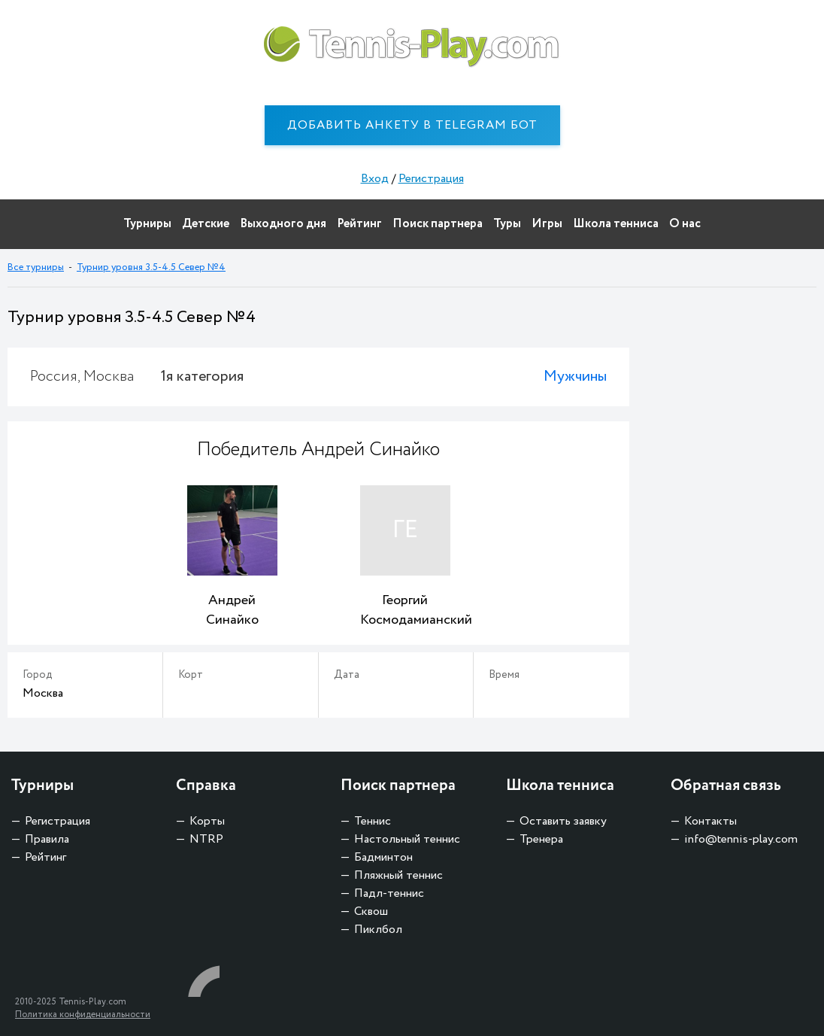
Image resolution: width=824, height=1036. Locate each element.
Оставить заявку (563, 821)
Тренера (541, 839)
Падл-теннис (389, 893)
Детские (205, 223)
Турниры (147, 223)
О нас (685, 223)
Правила (47, 839)
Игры (547, 223)
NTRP (206, 839)
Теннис (372, 821)
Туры (507, 223)
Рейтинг (359, 223)
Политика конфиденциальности (82, 1014)
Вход (375, 178)
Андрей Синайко (232, 610)
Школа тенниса (616, 223)
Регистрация (431, 178)
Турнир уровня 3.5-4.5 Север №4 (151, 267)
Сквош (371, 911)
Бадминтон (383, 857)
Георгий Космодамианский (405, 610)
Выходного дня (283, 223)
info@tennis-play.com (741, 839)
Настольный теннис (407, 839)
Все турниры (36, 267)
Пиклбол (378, 929)
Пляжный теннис (398, 875)
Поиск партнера (437, 223)
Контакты (710, 821)
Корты (207, 821)
